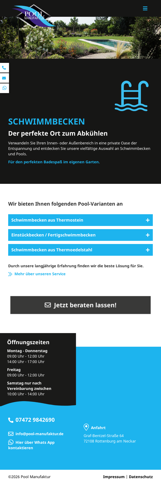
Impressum (114, 476)
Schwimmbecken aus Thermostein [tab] (47, 220)
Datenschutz (141, 476)
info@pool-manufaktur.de (40, 433)
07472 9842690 (35, 419)
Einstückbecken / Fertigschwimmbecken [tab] (53, 235)
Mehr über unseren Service (37, 273)
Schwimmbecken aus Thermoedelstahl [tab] (51, 250)
